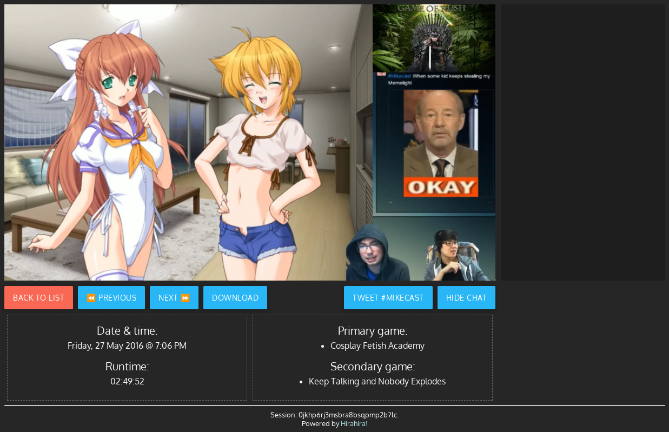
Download (235, 297)
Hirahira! (354, 423)
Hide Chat (466, 297)
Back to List (38, 297)
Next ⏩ (174, 297)
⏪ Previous (111, 297)
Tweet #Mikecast (388, 297)
